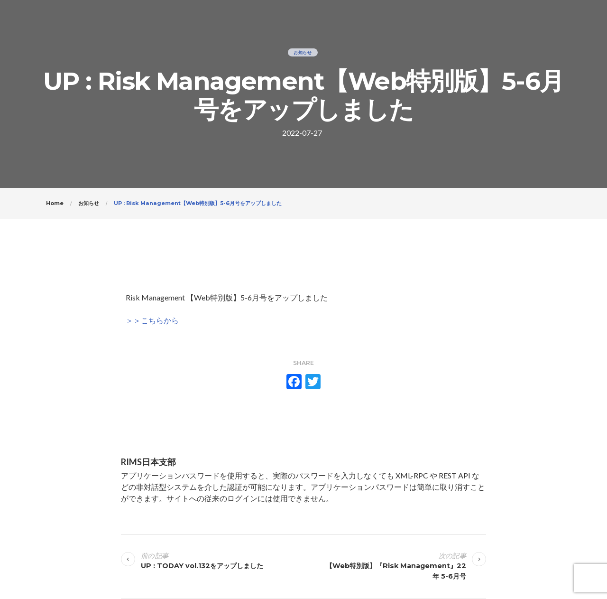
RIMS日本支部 (148, 462)
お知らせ (303, 52)
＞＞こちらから (152, 320)
